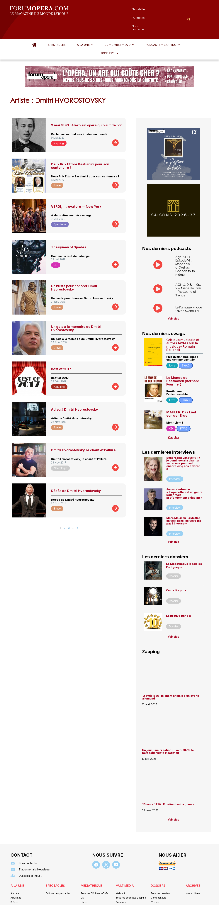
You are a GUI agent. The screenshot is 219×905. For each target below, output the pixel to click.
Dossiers (109, 35)
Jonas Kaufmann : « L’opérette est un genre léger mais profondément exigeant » (184, 475)
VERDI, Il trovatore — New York (76, 188)
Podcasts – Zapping (162, 26)
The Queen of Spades (68, 229)
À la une (85, 26)
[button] (85, 27)
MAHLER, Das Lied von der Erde (181, 395)
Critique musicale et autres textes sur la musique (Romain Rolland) (182, 327)
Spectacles (57, 26)
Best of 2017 (61, 351)
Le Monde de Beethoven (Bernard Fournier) (182, 363)
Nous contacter (151, 10)
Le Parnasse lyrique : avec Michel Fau (188, 291)
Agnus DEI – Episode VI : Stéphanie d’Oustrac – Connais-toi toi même (185, 247)
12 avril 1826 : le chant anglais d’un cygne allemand (170, 679)
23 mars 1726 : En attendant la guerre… (169, 786)
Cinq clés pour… (177, 572)
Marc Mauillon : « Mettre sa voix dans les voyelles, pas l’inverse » (184, 502)
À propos (126, 10)
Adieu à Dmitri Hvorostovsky (74, 391)
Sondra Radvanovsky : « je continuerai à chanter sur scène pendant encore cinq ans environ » (183, 445)
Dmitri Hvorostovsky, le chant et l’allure (83, 432)
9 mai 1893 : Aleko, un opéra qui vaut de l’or (86, 107)
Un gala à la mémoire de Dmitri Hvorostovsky (76, 310)
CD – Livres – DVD (119, 26)
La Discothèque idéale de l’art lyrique (184, 547)
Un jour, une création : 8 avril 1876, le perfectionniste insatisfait (168, 733)
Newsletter (104, 10)
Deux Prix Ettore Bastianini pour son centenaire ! (80, 147)
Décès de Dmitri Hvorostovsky (76, 473)
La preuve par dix (178, 597)
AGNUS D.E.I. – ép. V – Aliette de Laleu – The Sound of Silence (188, 271)
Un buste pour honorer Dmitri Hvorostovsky (75, 269)
